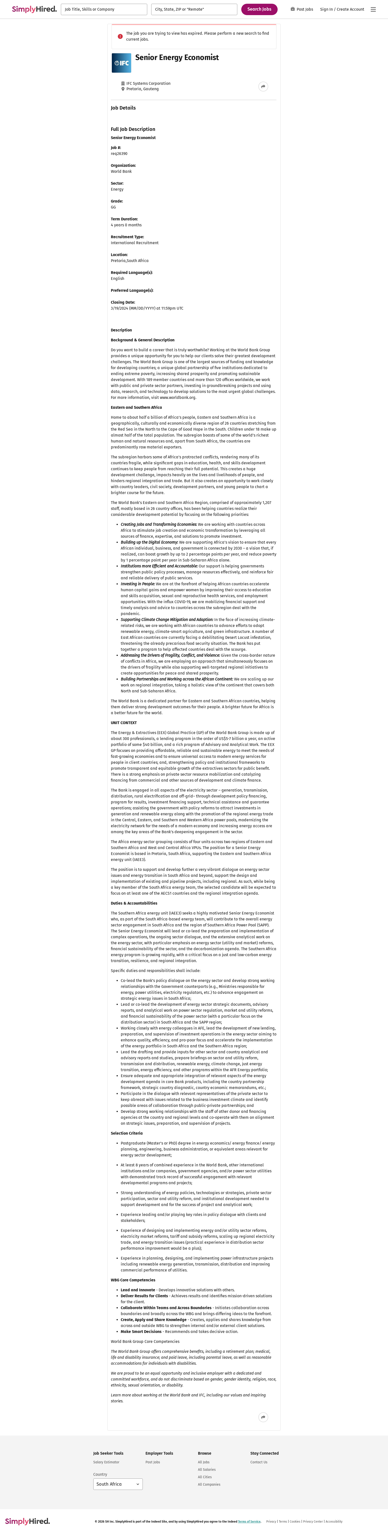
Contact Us (258, 1462)
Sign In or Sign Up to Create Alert (278, 68)
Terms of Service (250, 88)
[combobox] (104, 9)
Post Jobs (302, 9)
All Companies (209, 1484)
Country (100, 1474)
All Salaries (207, 1470)
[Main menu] (373, 9)
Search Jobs (259, 9)
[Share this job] (213, 86)
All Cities (205, 1477)
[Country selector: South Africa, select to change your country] (118, 1484)
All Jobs (204, 1462)
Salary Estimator (106, 1462)
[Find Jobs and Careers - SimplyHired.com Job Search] (34, 9)
